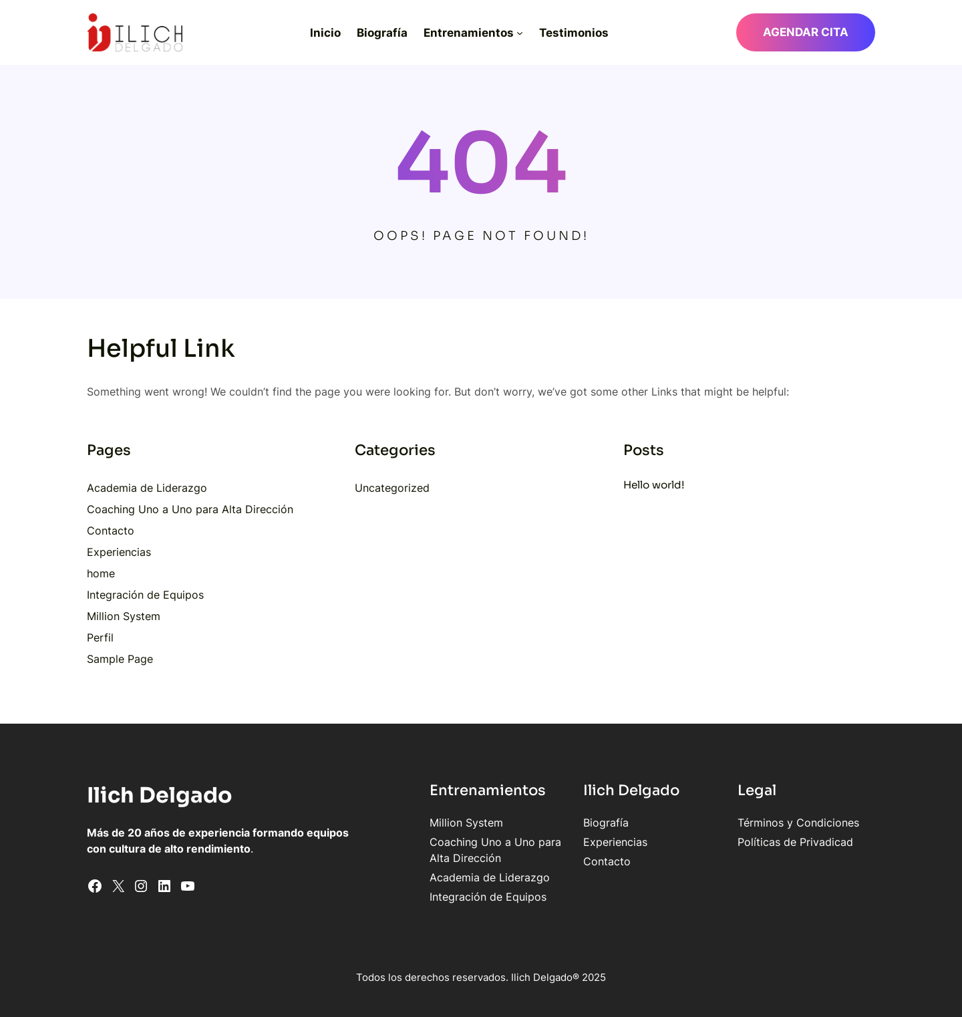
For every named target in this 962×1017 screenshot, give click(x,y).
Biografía (606, 822)
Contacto (110, 530)
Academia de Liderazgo (147, 487)
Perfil (100, 637)
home (101, 573)
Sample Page (120, 659)
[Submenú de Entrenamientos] (519, 32)
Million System (123, 616)
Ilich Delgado (159, 795)
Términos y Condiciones (798, 822)
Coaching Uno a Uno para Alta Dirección (190, 509)
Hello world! (654, 484)
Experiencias (119, 552)
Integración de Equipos (145, 594)
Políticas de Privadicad (795, 842)
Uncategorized (392, 487)
